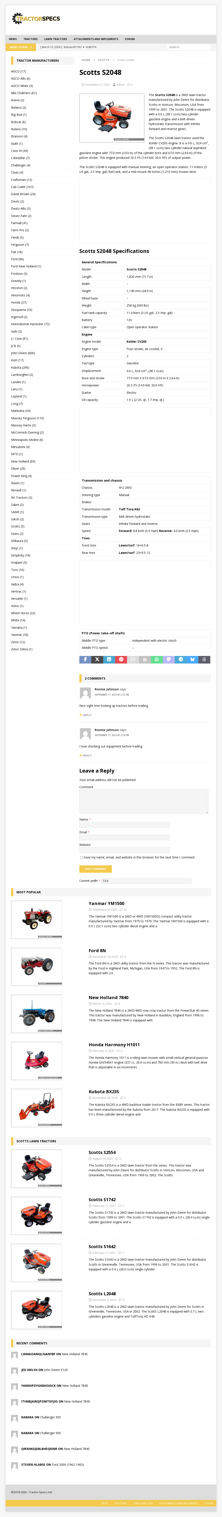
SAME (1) (17, 512)
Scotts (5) (17, 526)
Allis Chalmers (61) (24, 93)
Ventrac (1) (18, 591)
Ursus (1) (17, 577)
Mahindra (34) (21, 411)
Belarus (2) (18, 107)
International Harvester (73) (30, 324)
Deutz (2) (17, 201)
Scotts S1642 (102, 1246)
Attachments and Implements (96, 39)
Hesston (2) (19, 288)
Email (83, 832)
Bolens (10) (19, 129)
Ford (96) (17, 259)
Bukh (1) (17, 143)
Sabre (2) (17, 505)
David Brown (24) (23, 194)
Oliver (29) (18, 468)
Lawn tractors (55, 39)
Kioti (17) (17, 360)
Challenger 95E (50, 1417)
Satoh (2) (17, 519)
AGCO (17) (18, 71)
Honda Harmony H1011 (114, 1045)
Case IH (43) (19, 151)
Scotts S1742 (102, 1199)
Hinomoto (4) (20, 295)
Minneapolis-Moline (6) (27, 440)
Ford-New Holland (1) (26, 266)
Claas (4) (17, 172)
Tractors (30, 39)
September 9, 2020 (105, 909)
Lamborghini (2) (22, 375)
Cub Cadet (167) (22, 187)
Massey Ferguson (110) (27, 418)
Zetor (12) (18, 642)
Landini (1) (18, 382)
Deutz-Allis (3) (21, 208)
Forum (130, 39)
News (13, 39)
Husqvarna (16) (21, 310)
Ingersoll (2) (19, 317)
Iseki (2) (16, 331)
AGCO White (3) (22, 86)
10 (125, 909)
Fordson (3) (19, 274)
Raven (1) (17, 483)
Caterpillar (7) (20, 158)
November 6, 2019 (104, 1300)
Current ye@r (89, 881)
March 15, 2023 (102, 1004)
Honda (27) (19, 302)
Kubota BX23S (104, 1091)
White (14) (18, 620)
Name (84, 819)
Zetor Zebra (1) (22, 649)
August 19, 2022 (103, 1158)
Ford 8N (97, 950)
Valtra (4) (17, 584)
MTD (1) (17, 454)
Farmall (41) (19, 223)
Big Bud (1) (19, 114)
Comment (86, 787)
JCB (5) (16, 346)
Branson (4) (19, 136)
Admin (120, 85)
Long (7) (17, 404)
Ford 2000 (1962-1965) (68, 1464)
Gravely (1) (18, 281)
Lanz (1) (16, 389)
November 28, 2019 (105, 1098)
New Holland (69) (23, 461)
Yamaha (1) (19, 627)
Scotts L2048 (102, 1294)
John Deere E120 (56, 1370)
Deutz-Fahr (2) (21, 216)
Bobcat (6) (18, 122)
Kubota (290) (20, 367)
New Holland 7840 (108, 997)
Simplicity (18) (20, 555)
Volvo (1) (17, 606)
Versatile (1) (19, 598)
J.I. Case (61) (19, 338)
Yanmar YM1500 (106, 903)
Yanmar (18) (19, 635)
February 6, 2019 (103, 1051)
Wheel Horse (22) (23, 613)
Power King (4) (21, 476)
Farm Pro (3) (20, 230)
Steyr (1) (17, 548)
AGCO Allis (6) (20, 78)
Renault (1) (18, 490)
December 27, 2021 (97, 85)
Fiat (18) (17, 252)
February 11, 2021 (104, 1206)
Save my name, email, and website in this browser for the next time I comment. (139, 857)
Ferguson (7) (20, 245)
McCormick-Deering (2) (27, 432)
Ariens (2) (17, 100)
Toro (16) (17, 570)
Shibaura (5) (19, 541)
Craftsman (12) (21, 180)
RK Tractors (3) (21, 497)
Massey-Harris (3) (23, 425)
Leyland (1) (18, 396)
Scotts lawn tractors (36, 1141)
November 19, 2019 (105, 957)
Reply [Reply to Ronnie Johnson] (87, 715)
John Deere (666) (23, 353)
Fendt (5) (17, 237)
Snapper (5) (19, 562)
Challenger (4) (20, 165)
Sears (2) (17, 534)
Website (85, 845)
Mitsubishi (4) (20, 447)
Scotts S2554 (102, 1152)
